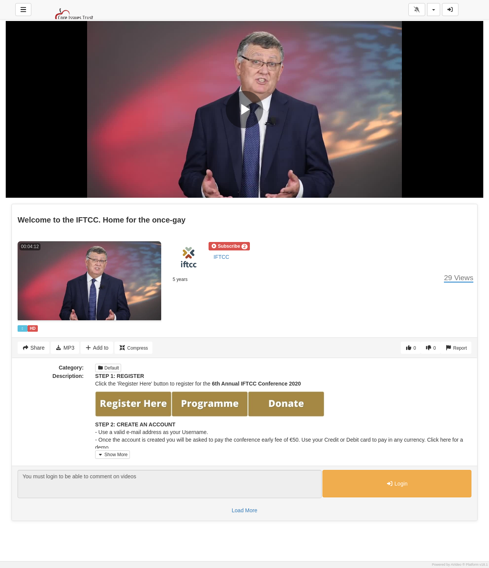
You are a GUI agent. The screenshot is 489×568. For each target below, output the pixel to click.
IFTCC (221, 257)
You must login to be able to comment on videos (170, 484)
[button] (229, 246)
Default (108, 368)
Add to (96, 348)
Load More (244, 510)
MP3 (64, 348)
